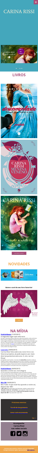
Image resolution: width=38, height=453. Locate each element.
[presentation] (3, 54)
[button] (16, 68)
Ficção (12, 344)
